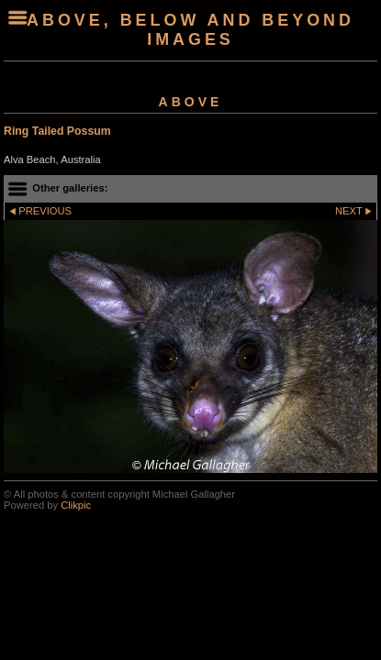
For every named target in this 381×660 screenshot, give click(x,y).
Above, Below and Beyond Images (190, 30)
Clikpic (76, 505)
